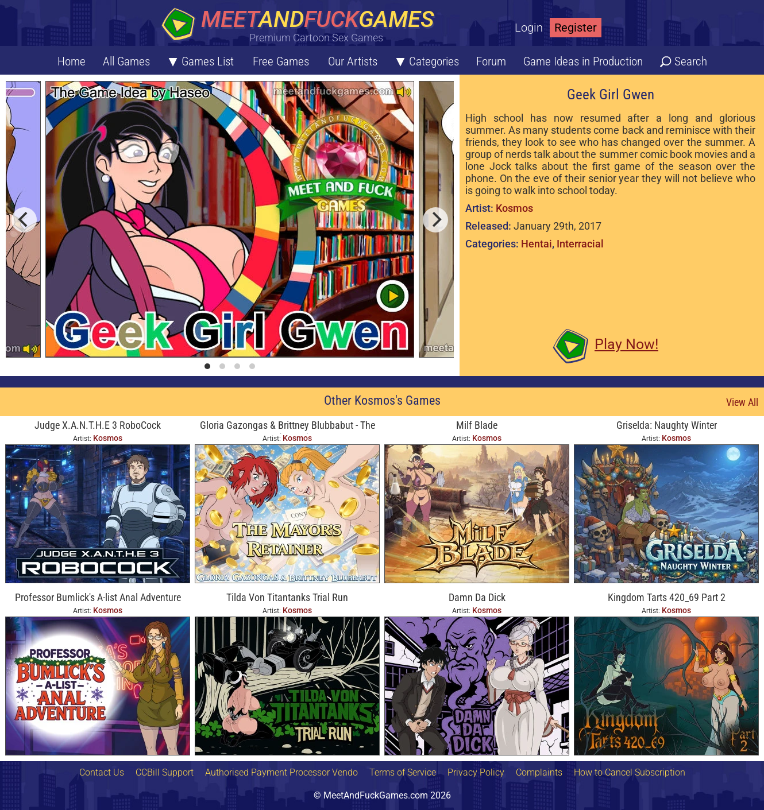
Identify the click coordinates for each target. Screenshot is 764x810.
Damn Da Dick (477, 597)
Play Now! (626, 344)
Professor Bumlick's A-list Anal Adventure (98, 597)
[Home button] (301, 25)
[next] (435, 219)
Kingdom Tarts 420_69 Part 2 (667, 597)
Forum (491, 61)
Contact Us (101, 772)
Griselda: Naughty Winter (666, 425)
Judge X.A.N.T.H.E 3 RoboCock (97, 425)
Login (529, 27)
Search (690, 61)
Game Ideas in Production (583, 61)
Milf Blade (476, 425)
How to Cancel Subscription (629, 772)
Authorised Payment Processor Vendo (281, 772)
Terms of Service (402, 772)
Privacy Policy (475, 772)
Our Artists (352, 61)
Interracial (580, 244)
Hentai (536, 244)
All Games (126, 61)
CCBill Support (165, 772)
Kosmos (514, 208)
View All (742, 402)
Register (575, 27)
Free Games (281, 61)
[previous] (24, 219)
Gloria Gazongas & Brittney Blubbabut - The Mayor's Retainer (287, 426)
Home (71, 61)
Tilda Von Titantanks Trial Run (287, 597)
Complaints (539, 772)
